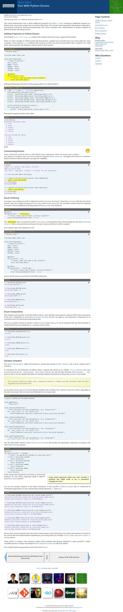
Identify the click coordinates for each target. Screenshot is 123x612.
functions (76, 369)
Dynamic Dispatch (100, 33)
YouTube (98, 61)
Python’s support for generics (43, 542)
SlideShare (98, 64)
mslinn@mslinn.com (77, 606)
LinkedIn (55, 567)
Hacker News (47, 567)
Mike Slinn (24, 2)
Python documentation (15, 363)
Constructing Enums (101, 25)
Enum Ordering (100, 28)
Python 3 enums (57, 23)
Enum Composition (101, 31)
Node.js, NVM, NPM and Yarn (104, 50)
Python (40, 19)
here (45, 546)
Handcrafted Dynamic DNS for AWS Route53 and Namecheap (104, 44)
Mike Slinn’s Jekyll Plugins (69, 609)
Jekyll (58, 609)
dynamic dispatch (62, 363)
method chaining (42, 316)
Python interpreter (56, 156)
